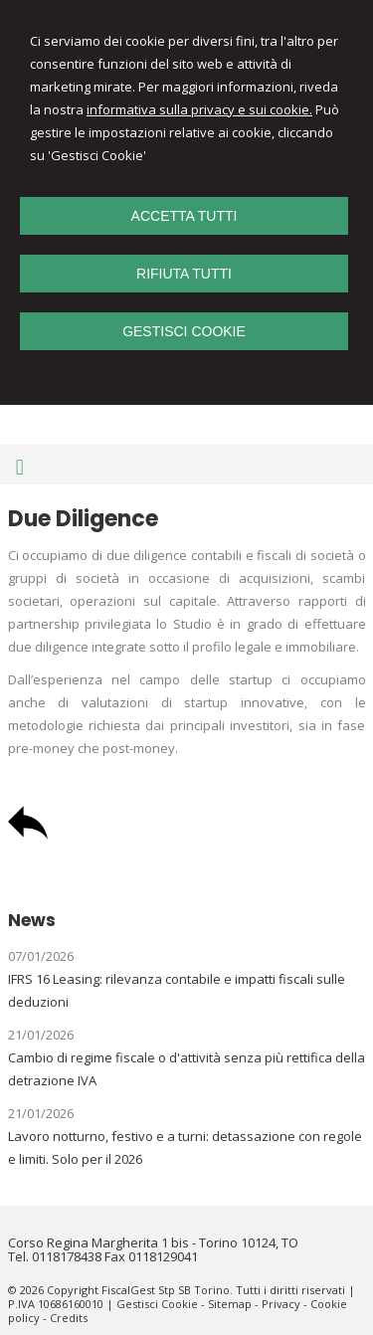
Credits (69, 1317)
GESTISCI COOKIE (184, 331)
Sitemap (230, 1303)
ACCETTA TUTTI (184, 216)
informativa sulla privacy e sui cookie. (199, 109)
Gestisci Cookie (157, 1303)
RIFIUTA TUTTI (184, 274)
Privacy (281, 1303)
